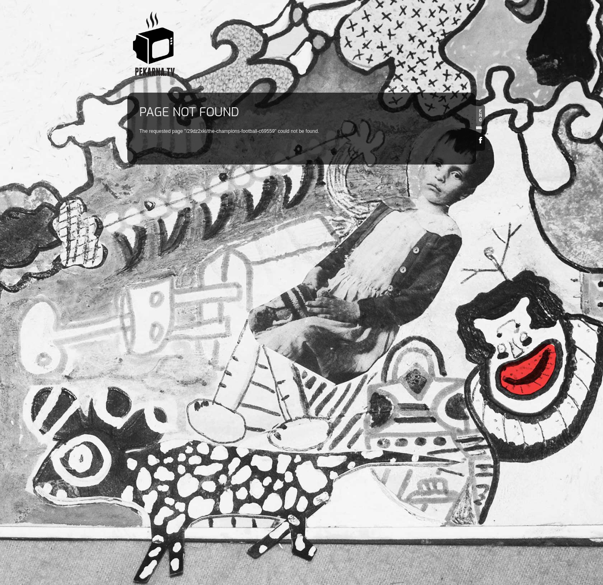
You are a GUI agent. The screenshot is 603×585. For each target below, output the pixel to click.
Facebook (480, 140)
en (480, 115)
